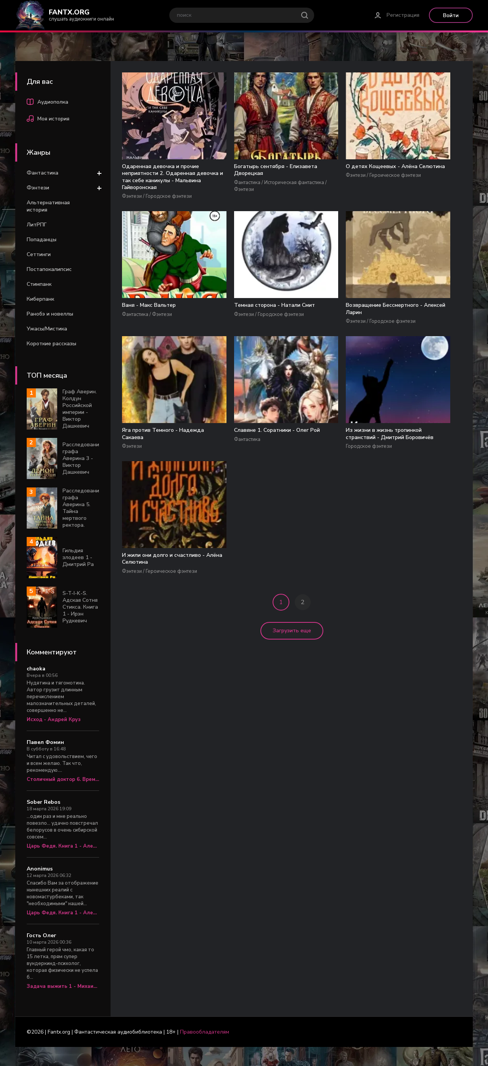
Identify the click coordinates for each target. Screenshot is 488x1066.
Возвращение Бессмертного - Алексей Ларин (143, 345)
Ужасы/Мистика (47, 328)
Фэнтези (38, 187)
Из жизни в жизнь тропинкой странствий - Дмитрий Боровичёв (359, 349)
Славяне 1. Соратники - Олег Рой (286, 345)
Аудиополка (47, 102)
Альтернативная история (48, 206)
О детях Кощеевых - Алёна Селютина (290, 170)
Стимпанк (39, 284)
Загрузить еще (292, 429)
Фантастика (42, 172)
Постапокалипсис (49, 269)
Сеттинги (39, 254)
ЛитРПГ (37, 224)
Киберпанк (40, 299)
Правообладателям (204, 1032)
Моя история (48, 119)
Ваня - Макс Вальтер (359, 167)
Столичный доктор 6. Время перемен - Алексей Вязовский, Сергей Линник (63, 779)
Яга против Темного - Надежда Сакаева (221, 341)
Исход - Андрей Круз (53, 719)
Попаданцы (41, 239)
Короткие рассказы (51, 343)
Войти (451, 15)
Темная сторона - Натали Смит (424, 170)
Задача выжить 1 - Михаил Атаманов (63, 986)
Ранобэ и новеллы (50, 313)
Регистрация (403, 15)
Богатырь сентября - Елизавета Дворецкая (221, 174)
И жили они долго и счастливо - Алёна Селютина (427, 345)
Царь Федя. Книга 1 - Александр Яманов (63, 846)
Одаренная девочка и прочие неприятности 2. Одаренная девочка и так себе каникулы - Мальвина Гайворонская (153, 189)
